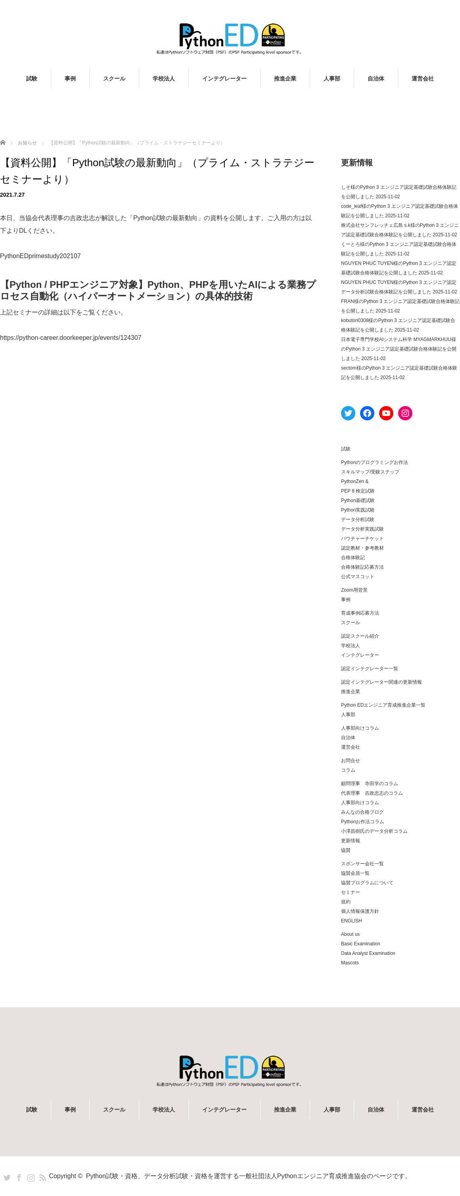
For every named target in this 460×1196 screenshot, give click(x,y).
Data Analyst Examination (368, 953)
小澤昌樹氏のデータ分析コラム (374, 831)
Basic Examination (360, 944)
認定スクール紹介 (360, 636)
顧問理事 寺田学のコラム (369, 783)
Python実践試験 (358, 510)
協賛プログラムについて (367, 883)
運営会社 (423, 78)
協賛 (346, 850)
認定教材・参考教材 (362, 548)
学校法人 (164, 78)
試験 (31, 78)
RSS (42, 1176)
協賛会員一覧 (355, 873)
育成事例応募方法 (360, 613)
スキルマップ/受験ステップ (370, 472)
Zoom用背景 (354, 590)
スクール (114, 78)
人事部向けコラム (360, 728)
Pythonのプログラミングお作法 (374, 462)
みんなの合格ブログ (362, 812)
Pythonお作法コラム (362, 821)
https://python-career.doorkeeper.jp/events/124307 (71, 337)
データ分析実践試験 (362, 529)
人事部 (332, 78)
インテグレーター (224, 78)
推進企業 (285, 78)
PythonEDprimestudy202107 (40, 256)
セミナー (350, 892)
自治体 (376, 78)
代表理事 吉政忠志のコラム (372, 793)
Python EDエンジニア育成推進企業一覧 (383, 705)
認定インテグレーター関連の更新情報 (381, 682)
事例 (70, 78)
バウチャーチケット (362, 538)
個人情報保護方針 (360, 911)
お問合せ (350, 760)
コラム (348, 770)
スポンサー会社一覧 (362, 863)
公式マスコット (357, 576)
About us (350, 934)
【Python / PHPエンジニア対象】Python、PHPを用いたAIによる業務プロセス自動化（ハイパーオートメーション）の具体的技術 (158, 290)
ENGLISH (351, 921)
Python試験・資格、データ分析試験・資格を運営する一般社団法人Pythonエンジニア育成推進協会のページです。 (248, 1176)
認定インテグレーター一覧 (369, 668)
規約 (346, 902)
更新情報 (350, 840)
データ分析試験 (357, 519)
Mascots (350, 963)
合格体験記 (353, 557)
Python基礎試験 (358, 500)
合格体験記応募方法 (362, 567)
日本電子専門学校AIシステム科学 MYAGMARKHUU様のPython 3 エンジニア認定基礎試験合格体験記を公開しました (398, 349)
